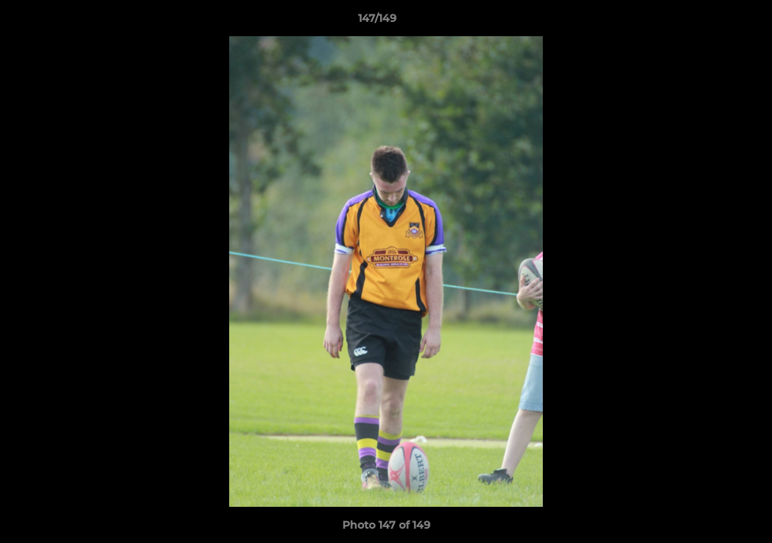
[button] (709, 22)
